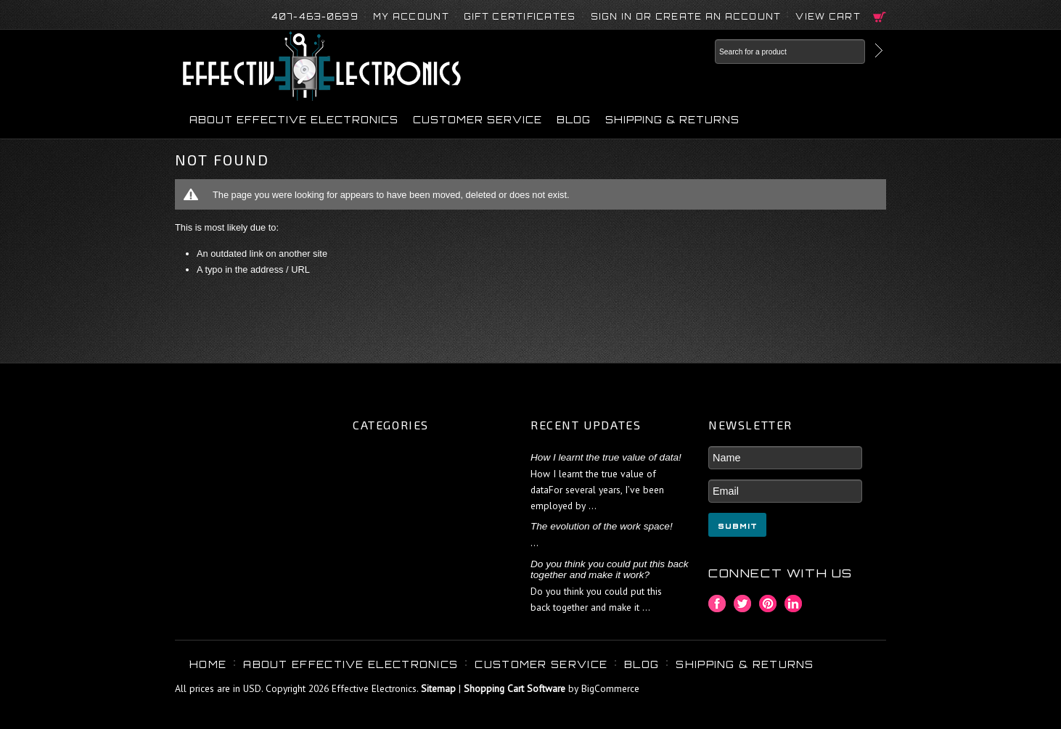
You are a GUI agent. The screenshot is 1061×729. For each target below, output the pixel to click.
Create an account (718, 17)
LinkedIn (794, 604)
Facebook (717, 604)
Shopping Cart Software (514, 688)
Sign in (612, 17)
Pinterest (768, 604)
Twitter (743, 604)
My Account (411, 17)
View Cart (828, 17)
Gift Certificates (520, 17)
